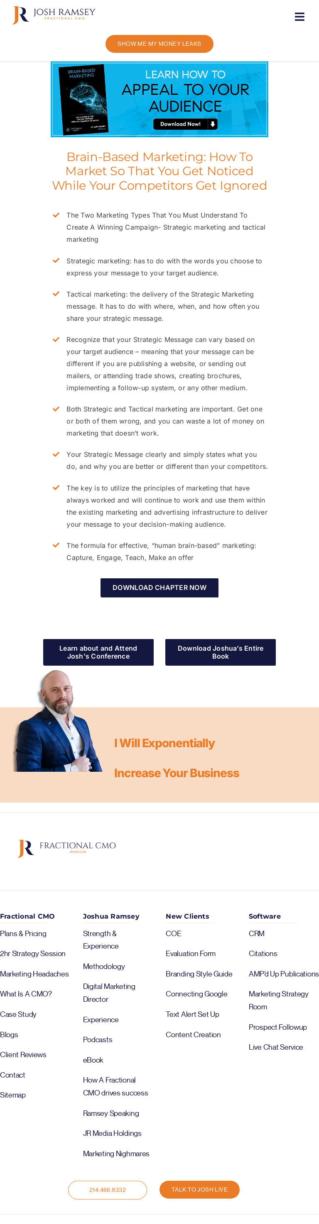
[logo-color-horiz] (54, 9)
